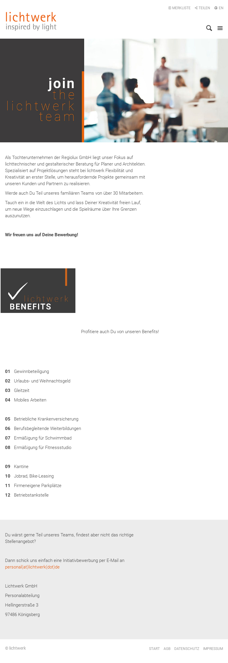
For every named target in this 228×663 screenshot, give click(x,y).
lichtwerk (31, 21)
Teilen (202, 8)
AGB (167, 649)
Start (154, 649)
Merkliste (179, 8)
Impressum (213, 649)
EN (219, 8)
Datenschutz (186, 649)
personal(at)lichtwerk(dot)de (32, 567)
